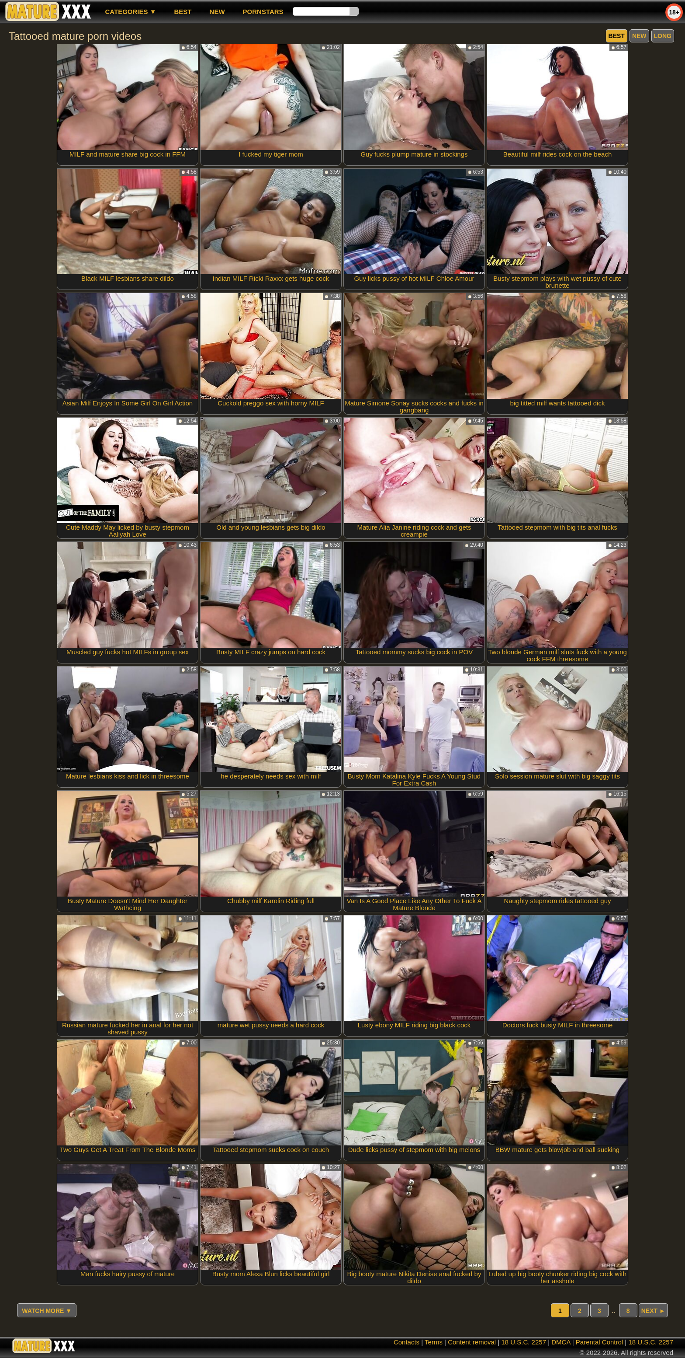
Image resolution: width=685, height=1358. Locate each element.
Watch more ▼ (47, 1310)
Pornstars (263, 11)
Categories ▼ (130, 11)
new (217, 11)
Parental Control (599, 1342)
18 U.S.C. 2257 (523, 1342)
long (662, 35)
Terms (434, 1342)
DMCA (560, 1342)
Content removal (472, 1342)
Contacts (406, 1342)
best (183, 11)
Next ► (653, 1310)
